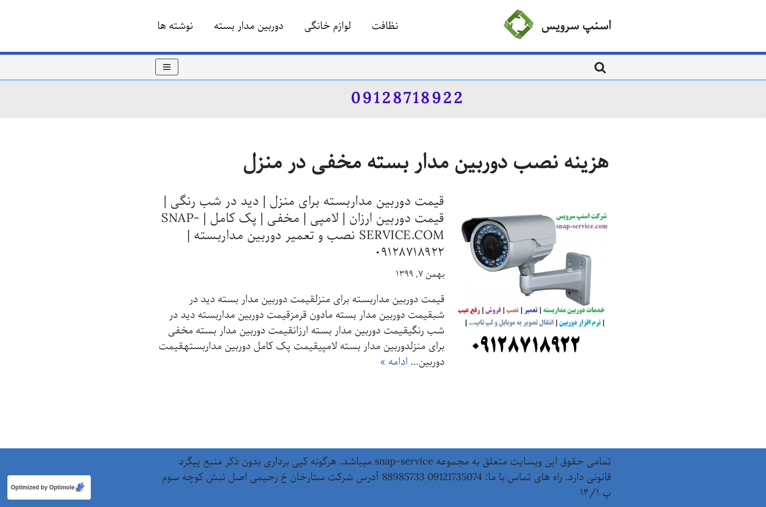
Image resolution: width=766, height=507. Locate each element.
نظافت (385, 26)
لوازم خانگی (327, 26)
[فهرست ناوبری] (166, 67)
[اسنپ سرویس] (556, 26)
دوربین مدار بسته (248, 26)
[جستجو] (600, 67)
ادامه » (394, 362)
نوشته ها (175, 26)
